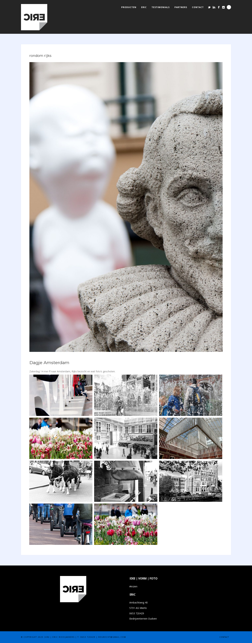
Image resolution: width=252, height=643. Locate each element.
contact (198, 7)
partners (180, 7)
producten (128, 7)
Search (229, 7)
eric (144, 7)
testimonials (161, 7)
